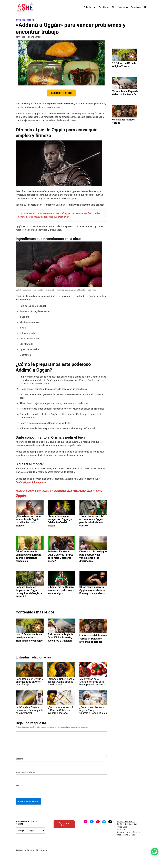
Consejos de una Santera (128, 832)
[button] (154, 851)
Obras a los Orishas (25, 20)
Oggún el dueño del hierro (60, 103)
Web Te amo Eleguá (126, 835)
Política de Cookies (126, 822)
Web (17, 785)
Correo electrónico (26, 772)
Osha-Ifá (88, 7)
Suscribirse (136, 7)
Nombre (20, 759)
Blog (114, 7)
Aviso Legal (122, 827)
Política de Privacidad (127, 824)
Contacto (121, 830)
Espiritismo (104, 7)
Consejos (123, 7)
